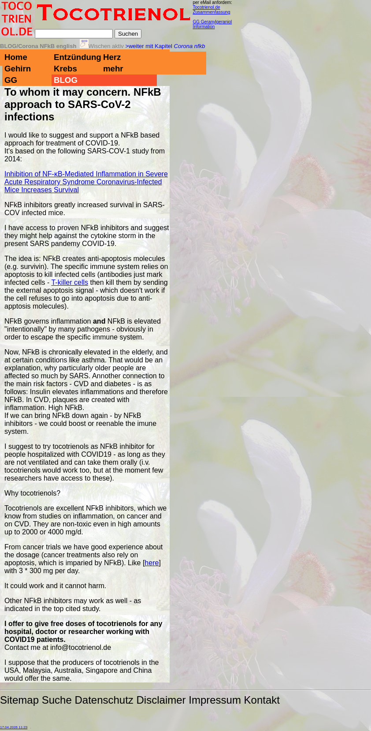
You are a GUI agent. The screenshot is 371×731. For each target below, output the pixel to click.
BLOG (66, 80)
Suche (57, 700)
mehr (113, 68)
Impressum (215, 700)
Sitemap (19, 700)
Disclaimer (161, 700)
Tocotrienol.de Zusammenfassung (211, 10)
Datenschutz (103, 700)
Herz (112, 57)
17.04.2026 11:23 (13, 727)
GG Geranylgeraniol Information (212, 24)
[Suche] (74, 33)
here (152, 563)
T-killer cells (69, 282)
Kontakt (262, 700)
